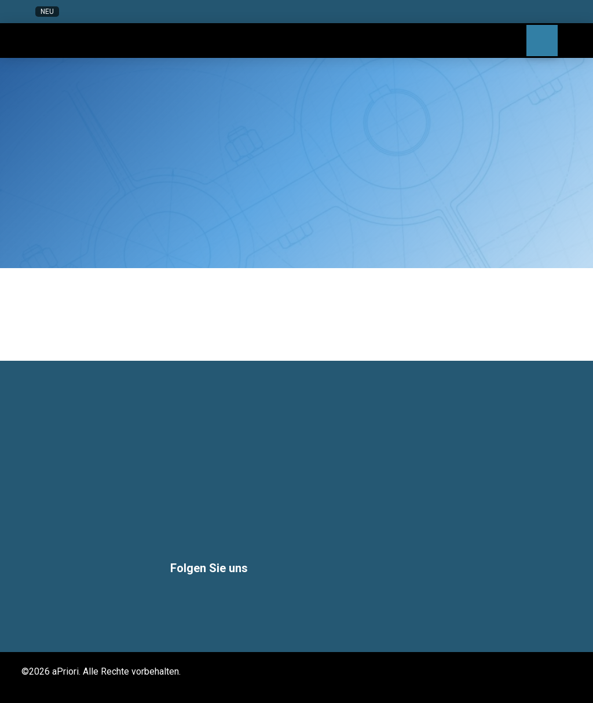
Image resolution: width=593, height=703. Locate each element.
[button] (461, 11)
